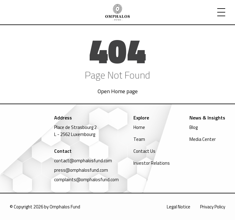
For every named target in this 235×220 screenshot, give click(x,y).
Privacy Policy (212, 206)
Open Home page (118, 91)
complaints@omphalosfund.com (86, 179)
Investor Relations (151, 163)
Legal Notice (178, 206)
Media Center (202, 139)
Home (139, 127)
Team (139, 139)
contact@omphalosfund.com (83, 160)
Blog (193, 127)
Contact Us (144, 151)
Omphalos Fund (65, 206)
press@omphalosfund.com (81, 170)
